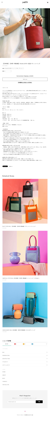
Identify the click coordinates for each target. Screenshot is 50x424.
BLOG (3, 378)
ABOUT (4, 375)
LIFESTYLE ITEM (6, 358)
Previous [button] (1, 33)
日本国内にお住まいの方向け (25, 82)
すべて (6, 343)
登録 (39, 401)
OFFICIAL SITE (5, 384)
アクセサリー (5, 361)
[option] (25, 33)
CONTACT (4, 381)
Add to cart (25, 79)
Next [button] (48, 33)
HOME (3, 371)
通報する (10, 166)
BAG (3, 352)
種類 (3, 68)
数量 (3, 71)
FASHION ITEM (5, 355)
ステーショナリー (6, 365)
